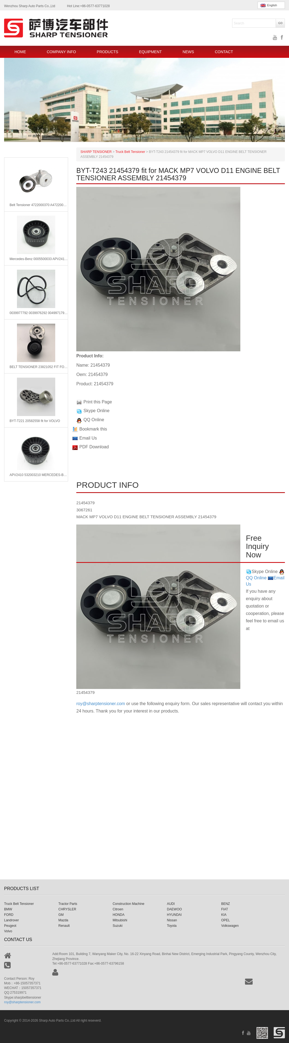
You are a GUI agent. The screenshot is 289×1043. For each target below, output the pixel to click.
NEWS (188, 52)
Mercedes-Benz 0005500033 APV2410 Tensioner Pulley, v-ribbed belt (39, 259)
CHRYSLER (67, 909)
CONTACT (224, 52)
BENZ (225, 904)
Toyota (171, 926)
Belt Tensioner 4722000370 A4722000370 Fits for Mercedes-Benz (39, 205)
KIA (223, 915)
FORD (8, 915)
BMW (8, 909)
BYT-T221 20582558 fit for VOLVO (35, 421)
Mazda (63, 920)
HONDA (118, 915)
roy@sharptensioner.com (100, 703)
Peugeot (10, 926)
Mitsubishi (120, 920)
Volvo (8, 931)
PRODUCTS (107, 52)
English (269, 5)
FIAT (224, 909)
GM (60, 915)
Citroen (118, 909)
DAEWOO (174, 909)
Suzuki (117, 926)
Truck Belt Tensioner (19, 904)
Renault (63, 926)
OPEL (225, 920)
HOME (20, 52)
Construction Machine (128, 904)
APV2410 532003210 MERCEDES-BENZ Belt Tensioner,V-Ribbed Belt (39, 475)
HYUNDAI (174, 915)
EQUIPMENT (150, 52)
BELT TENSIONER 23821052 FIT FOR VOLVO (39, 367)
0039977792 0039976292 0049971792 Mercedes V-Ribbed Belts (39, 313)
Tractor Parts (67, 904)
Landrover (11, 920)
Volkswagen (230, 926)
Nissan (172, 920)
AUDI (171, 904)
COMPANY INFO (61, 52)
